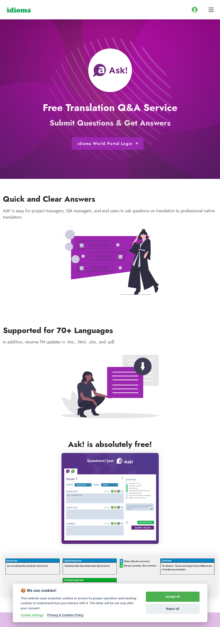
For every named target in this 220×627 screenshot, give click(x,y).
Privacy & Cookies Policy (65, 615)
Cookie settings (32, 615)
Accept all (173, 596)
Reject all (172, 609)
